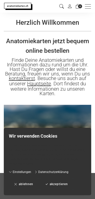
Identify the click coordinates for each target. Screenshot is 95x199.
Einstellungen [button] (20, 172)
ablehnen (23, 184)
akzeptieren (56, 184)
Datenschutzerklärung (51, 172)
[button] (61, 6)
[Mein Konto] (69, 6)
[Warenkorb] (77, 6)
